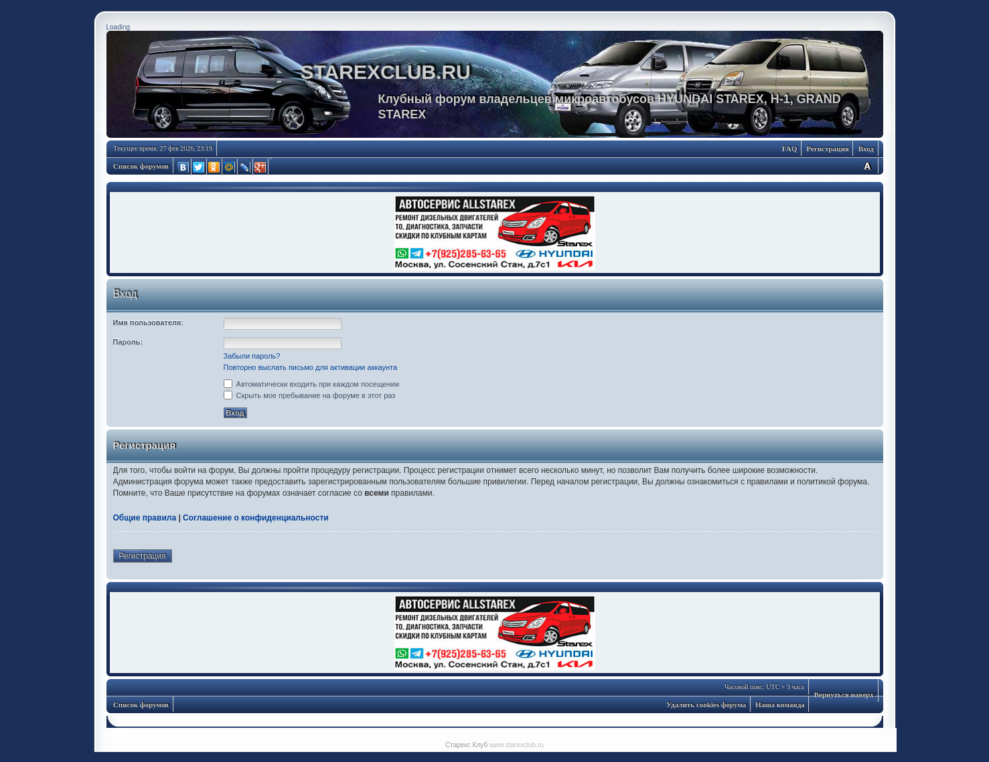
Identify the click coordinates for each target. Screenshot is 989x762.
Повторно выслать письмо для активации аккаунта (311, 367)
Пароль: (128, 342)
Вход (866, 149)
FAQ (789, 149)
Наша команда (779, 704)
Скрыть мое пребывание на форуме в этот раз (310, 395)
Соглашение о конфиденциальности (256, 517)
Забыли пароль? (252, 356)
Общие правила (145, 517)
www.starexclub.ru (516, 745)
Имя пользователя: (148, 322)
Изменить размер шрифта (867, 165)
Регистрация (828, 149)
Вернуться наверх (844, 694)
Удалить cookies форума (706, 704)
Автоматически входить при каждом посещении (312, 384)
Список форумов (141, 166)
